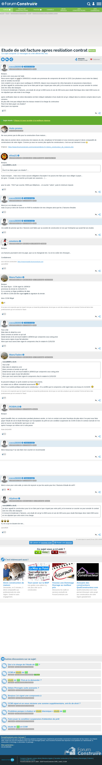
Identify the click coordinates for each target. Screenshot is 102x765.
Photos (36, 10)
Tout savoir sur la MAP (38, 583)
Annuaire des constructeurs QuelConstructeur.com (87, 585)
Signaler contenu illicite (34, 758)
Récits (22, 9)
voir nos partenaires (6, 746)
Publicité (90, 758)
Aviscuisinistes (95, 9)
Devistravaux (63, 9)
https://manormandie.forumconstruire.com (30, 262)
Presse (75, 758)
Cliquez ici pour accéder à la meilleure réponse (32, 120)
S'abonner (95, 59)
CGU (70, 758)
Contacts (23, 758)
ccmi (18, 78)
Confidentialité (24, 760)
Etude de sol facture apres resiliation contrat (44, 50)
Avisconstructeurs (79, 9)
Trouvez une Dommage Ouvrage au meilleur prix (63, 585)
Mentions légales (47, 758)
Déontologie (82, 758)
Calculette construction (61, 758)
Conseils (50, 10)
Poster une (63, 543)
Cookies (32, 760)
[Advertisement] (51, 468)
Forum (5, 10)
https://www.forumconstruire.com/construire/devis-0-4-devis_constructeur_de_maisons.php (41, 147)
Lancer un (41, 543)
